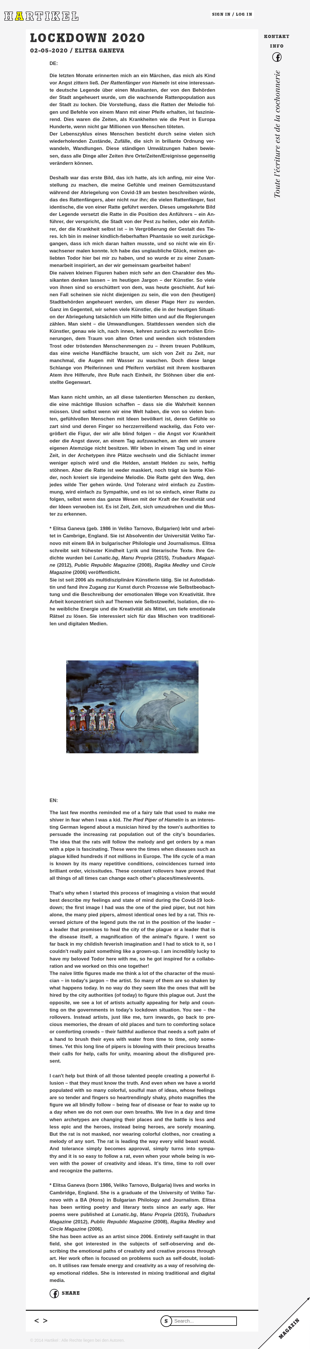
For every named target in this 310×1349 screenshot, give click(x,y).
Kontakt (277, 36)
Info (277, 46)
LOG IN (244, 14)
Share (65, 1293)
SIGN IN (221, 14)
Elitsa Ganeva (100, 50)
